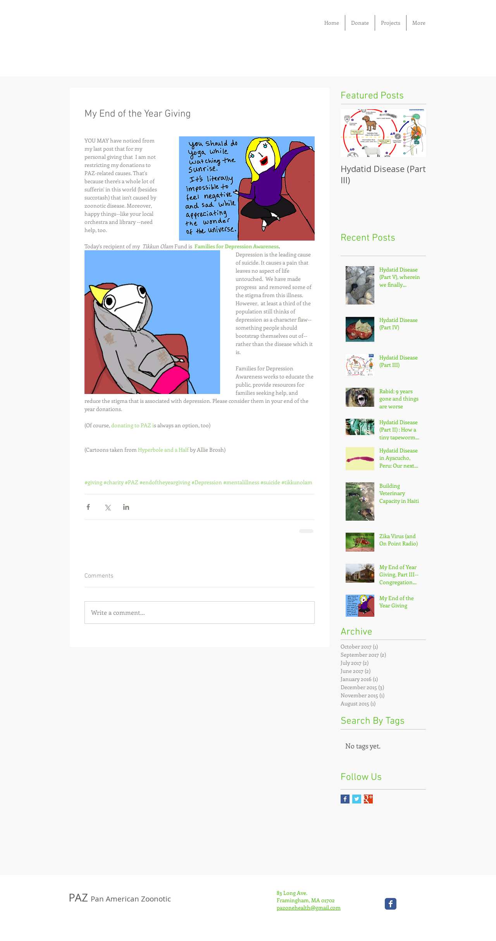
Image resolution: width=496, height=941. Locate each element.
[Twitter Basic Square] (356, 799)
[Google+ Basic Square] (368, 799)
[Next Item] (413, 133)
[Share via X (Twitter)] (107, 507)
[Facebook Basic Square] (345, 799)
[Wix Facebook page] (390, 904)
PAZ (120, 897)
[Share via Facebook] (88, 507)
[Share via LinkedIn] (126, 507)
